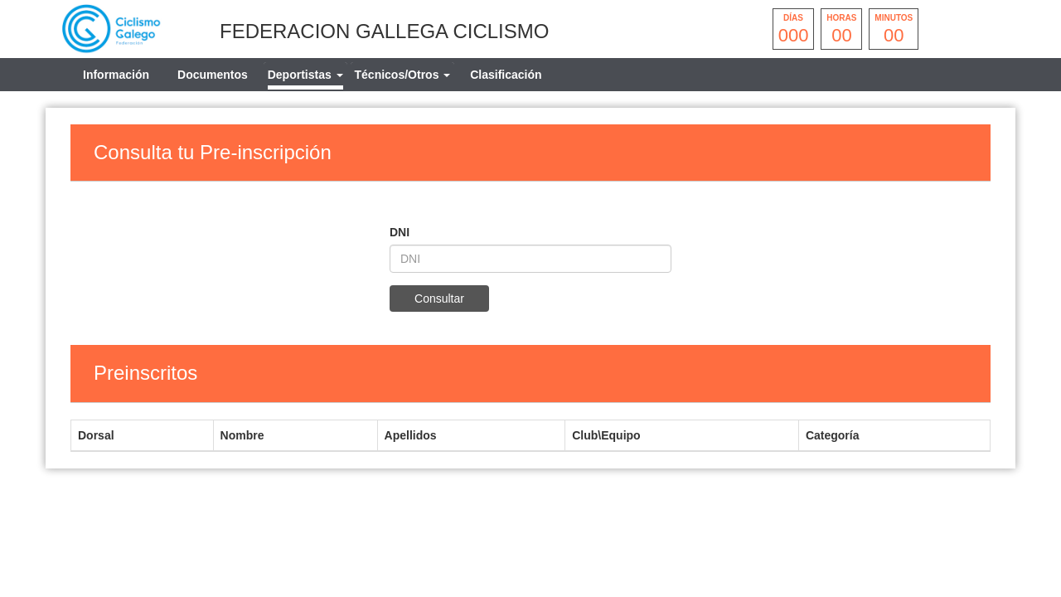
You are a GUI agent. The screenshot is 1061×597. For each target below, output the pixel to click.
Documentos (212, 74)
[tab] (305, 74)
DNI (399, 232)
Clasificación (505, 74)
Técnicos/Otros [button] (403, 74)
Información (116, 74)
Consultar (439, 298)
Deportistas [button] (305, 74)
